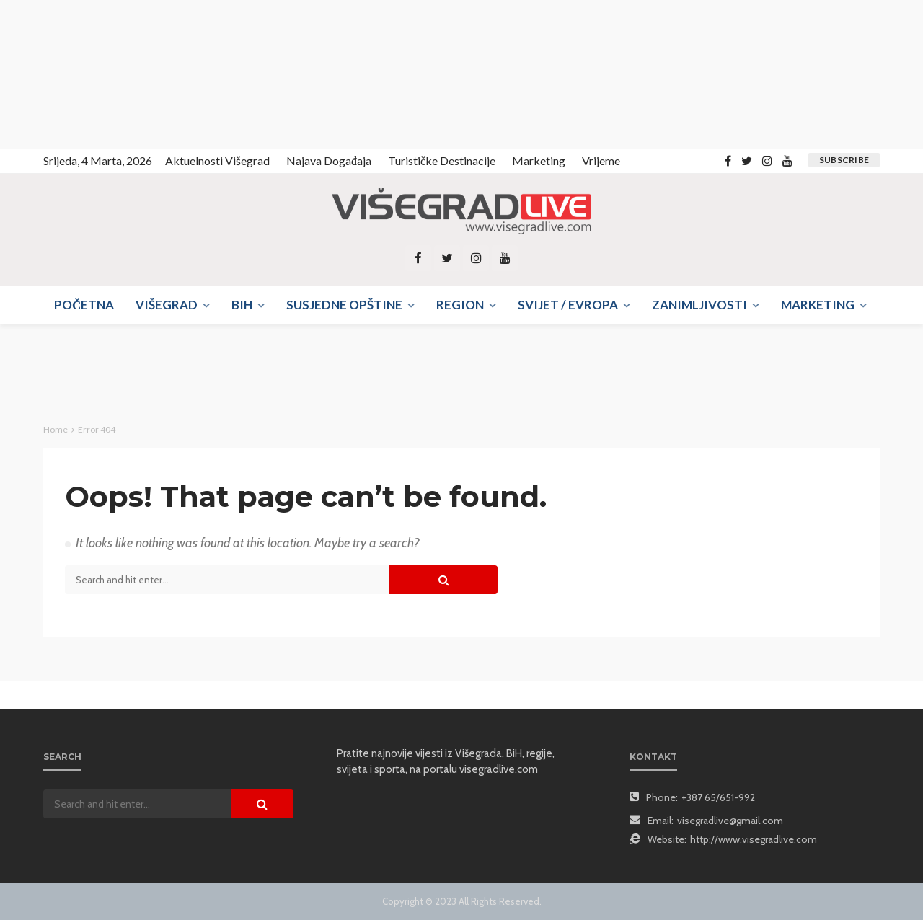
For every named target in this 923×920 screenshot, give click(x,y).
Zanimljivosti (699, 304)
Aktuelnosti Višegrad (217, 160)
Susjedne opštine (344, 304)
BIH (241, 304)
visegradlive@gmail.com (730, 820)
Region (460, 304)
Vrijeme (601, 160)
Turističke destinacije (441, 160)
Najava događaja (328, 160)
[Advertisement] (130, 72)
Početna (84, 304)
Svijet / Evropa (568, 304)
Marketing (538, 160)
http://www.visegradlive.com (753, 839)
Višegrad (167, 304)
